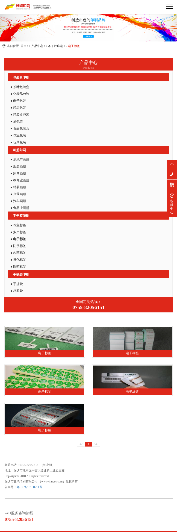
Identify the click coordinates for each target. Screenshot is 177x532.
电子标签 (74, 46)
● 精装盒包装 (19, 114)
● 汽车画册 (18, 201)
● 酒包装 (16, 121)
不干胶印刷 (55, 46)
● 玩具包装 (18, 142)
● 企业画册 (18, 194)
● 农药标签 (18, 253)
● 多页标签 (18, 232)
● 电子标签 (18, 239)
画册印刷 (19, 150)
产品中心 (37, 46)
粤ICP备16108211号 (29, 487)
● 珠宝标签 (18, 225)
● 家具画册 (18, 173)
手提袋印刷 (21, 274)
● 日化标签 (18, 260)
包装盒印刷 (21, 77)
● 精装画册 (18, 187)
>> (96, 444)
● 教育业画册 (19, 180)
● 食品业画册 (19, 208)
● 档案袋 (16, 291)
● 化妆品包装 (19, 94)
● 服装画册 (18, 166)
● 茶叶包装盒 (19, 87)
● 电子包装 (18, 101)
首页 (24, 46)
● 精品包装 (18, 107)
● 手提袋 (16, 284)
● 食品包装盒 (19, 128)
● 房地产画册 (19, 159)
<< (81, 444)
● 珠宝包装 (18, 135)
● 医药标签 (18, 266)
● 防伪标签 (18, 246)
